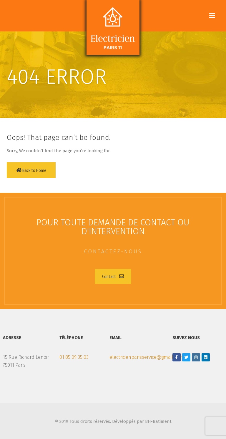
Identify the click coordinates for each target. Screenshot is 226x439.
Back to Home (31, 170)
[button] (113, 276)
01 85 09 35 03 (74, 357)
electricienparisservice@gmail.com (146, 357)
